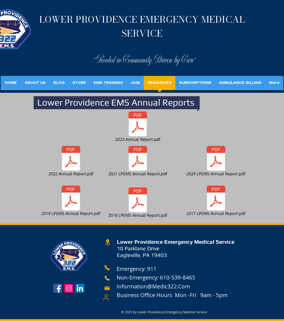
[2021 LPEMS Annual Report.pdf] (137, 162)
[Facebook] (57, 288)
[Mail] (107, 288)
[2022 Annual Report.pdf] (71, 162)
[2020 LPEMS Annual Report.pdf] (216, 162)
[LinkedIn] (79, 288)
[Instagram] (68, 288)
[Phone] (107, 267)
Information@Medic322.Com (153, 286)
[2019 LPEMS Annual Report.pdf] (71, 201)
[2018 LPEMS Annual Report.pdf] (137, 203)
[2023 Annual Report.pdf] (137, 127)
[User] (106, 297)
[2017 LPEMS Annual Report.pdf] (216, 201)
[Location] (108, 242)
